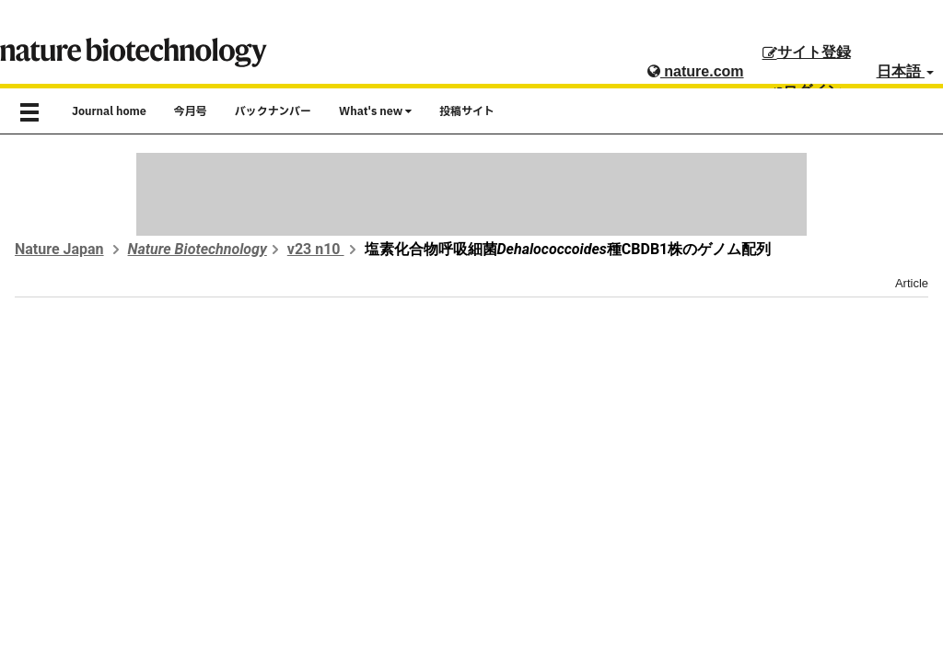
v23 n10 (315, 249)
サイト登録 (807, 52)
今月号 (190, 111)
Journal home (109, 111)
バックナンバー (273, 111)
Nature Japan (59, 249)
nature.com (695, 71)
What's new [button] (375, 111)
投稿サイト (467, 111)
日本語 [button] (905, 71)
